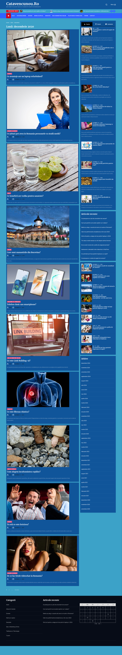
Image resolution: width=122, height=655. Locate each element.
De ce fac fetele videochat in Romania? (24, 576)
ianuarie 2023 (85, 434)
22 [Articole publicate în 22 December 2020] (87, 617)
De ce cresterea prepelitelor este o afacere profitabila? (103, 48)
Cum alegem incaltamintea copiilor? (24, 472)
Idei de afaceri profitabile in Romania (101, 197)
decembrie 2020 (85, 500)
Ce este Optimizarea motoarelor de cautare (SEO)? (104, 144)
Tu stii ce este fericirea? (18, 524)
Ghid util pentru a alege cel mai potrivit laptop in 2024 (96, 236)
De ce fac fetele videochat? (101, 87)
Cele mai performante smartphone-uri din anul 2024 (95, 232)
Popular (87, 24)
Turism (86, 15)
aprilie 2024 (84, 398)
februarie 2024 (85, 407)
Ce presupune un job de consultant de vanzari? (34, 11)
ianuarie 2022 (85, 456)
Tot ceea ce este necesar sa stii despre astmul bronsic (96, 240)
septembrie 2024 (85, 376)
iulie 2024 (84, 385)
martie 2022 (84, 447)
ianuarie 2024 (85, 412)
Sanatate (47, 15)
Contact (92, 15)
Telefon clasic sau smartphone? (21, 304)
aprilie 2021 (84, 482)
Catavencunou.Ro (22, 4)
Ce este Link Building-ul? (18, 360)
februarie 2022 (85, 451)
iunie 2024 (84, 389)
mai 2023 (84, 425)
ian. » (99, 623)
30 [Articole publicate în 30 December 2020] (92, 621)
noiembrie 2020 (85, 504)
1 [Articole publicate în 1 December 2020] (87, 607)
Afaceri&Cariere (21, 15)
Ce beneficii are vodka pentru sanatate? (25, 196)
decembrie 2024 (85, 363)
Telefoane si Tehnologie (75, 15)
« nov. (95, 623)
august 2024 (84, 381)
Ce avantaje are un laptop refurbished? (25, 76)
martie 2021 (84, 487)
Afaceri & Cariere (12, 131)
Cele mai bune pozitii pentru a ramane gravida (102, 68)
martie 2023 (84, 429)
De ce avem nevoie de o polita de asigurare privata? (95, 245)
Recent (98, 24)
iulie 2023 (84, 420)
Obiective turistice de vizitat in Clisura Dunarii (102, 107)
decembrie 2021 (85, 460)
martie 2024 (84, 403)
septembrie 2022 (85, 438)
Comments (109, 24)
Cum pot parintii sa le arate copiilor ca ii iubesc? (64, 11)
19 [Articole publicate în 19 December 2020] (108, 614)
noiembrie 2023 (85, 416)
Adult (13, 15)
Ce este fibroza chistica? (18, 412)
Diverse (30, 15)
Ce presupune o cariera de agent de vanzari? (103, 30)
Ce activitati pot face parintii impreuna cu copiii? (94, 254)
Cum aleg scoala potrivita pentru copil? (103, 164)
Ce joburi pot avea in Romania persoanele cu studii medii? (33, 133)
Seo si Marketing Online (59, 15)
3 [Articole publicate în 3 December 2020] (97, 607)
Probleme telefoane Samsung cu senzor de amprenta (103, 124)
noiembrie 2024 (85, 367)
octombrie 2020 (85, 509)
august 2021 (84, 473)
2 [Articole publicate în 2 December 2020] (92, 607)
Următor (17, 590)
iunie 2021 (84, 478)
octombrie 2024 (85, 372)
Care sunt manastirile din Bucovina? (24, 252)
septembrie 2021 (85, 469)
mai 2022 (84, 442)
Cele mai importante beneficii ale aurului (103, 180)
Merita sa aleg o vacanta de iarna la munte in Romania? (96, 11)
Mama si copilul (38, 15)
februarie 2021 (85, 491)
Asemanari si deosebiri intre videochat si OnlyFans (95, 249)
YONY (10, 79)
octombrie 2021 (85, 465)
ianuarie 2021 (85, 495)
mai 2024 (84, 394)
